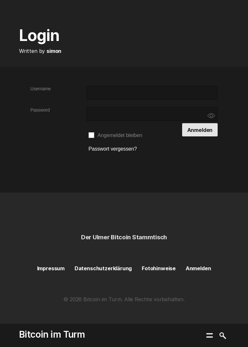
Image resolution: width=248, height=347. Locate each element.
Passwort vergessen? (112, 149)
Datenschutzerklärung (103, 268)
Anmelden (198, 268)
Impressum (51, 268)
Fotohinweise (159, 268)
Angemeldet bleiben (120, 135)
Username (40, 88)
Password (40, 110)
